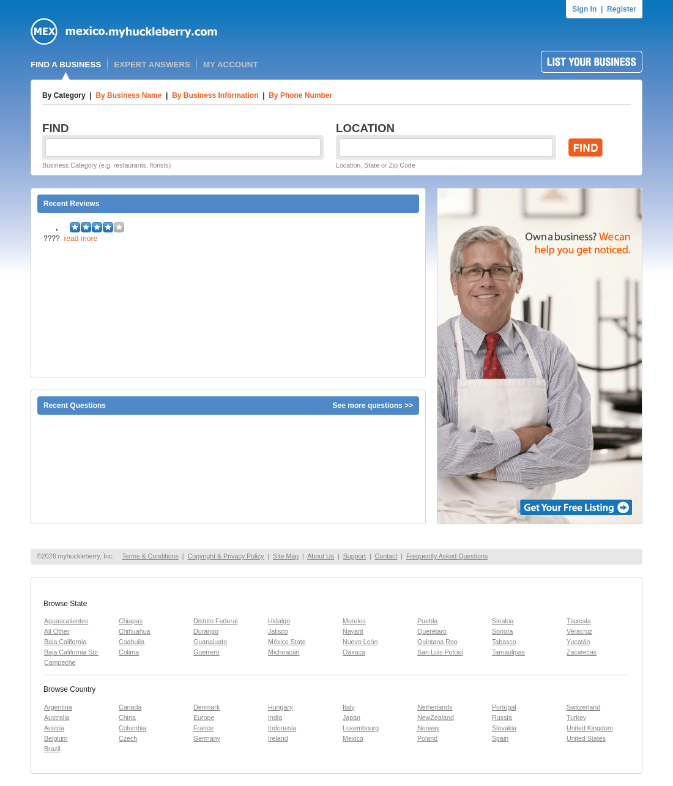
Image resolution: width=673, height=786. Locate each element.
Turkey (576, 717)
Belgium (56, 738)
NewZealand (435, 717)
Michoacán (284, 652)
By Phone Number (300, 95)
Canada (130, 707)
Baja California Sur (71, 652)
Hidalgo (279, 621)
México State (287, 641)
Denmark (206, 707)
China (127, 717)
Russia (502, 717)
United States (586, 738)
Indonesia (282, 728)
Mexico (353, 738)
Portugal (504, 707)
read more (80, 238)
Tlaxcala (579, 621)
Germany (206, 738)
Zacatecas (582, 652)
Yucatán (578, 641)
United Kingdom (590, 728)
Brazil (52, 748)
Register (621, 9)
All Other (56, 631)
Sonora (502, 631)
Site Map (286, 556)
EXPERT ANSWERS (152, 64)
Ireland (278, 738)
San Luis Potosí (440, 652)
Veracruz (579, 631)
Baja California (65, 641)
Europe (203, 717)
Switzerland (583, 707)
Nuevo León (360, 641)
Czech (128, 738)
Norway (428, 728)
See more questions (368, 405)
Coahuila (131, 641)
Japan (351, 717)
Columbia (132, 728)
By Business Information (215, 95)
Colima (129, 652)
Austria (54, 728)
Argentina (58, 707)
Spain (500, 738)
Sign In (584, 9)
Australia (56, 717)
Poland (427, 738)
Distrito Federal (215, 621)
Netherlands (434, 707)
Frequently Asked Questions (447, 556)
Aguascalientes (66, 621)
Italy (349, 707)
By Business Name (128, 95)
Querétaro (432, 631)
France (203, 728)
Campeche (60, 662)
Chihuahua (135, 631)
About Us (320, 556)
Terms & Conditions (150, 556)
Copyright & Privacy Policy (225, 556)
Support (354, 556)
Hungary (280, 707)
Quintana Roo (437, 641)
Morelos (354, 621)
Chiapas (131, 621)
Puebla (427, 621)
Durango (205, 631)
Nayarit (353, 631)
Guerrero (206, 652)
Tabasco (504, 641)
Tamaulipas (508, 652)
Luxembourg (361, 728)
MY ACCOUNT (230, 64)
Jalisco (278, 631)
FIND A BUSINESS (66, 64)
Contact (386, 556)
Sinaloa (503, 621)
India (275, 717)
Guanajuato (210, 641)
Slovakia (504, 728)
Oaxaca (354, 652)
